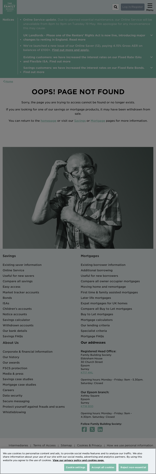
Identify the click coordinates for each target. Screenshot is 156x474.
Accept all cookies (103, 467)
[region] (78, 461)
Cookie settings (75, 467)
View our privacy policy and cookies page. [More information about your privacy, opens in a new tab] (78, 460)
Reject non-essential (133, 467)
